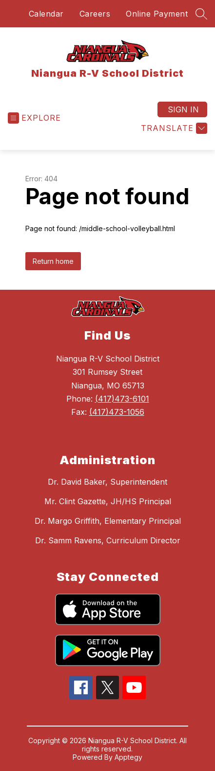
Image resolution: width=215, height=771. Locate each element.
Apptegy (128, 757)
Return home (53, 261)
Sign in (183, 109)
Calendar (46, 14)
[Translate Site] (172, 128)
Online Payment (157, 14)
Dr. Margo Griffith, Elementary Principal (108, 521)
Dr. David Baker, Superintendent (107, 482)
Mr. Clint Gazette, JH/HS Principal (107, 501)
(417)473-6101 (122, 399)
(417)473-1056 (116, 412)
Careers (95, 14)
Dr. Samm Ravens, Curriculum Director (107, 540)
